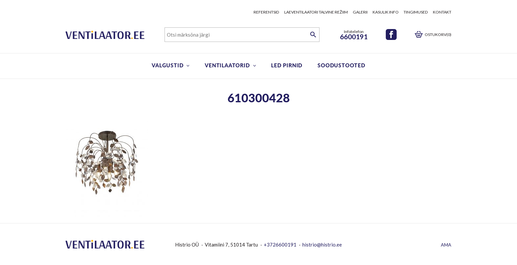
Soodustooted (341, 65)
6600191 (354, 36)
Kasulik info (386, 12)
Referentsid (266, 12)
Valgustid (167, 65)
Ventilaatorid (227, 65)
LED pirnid (286, 65)
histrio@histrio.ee (322, 245)
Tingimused (416, 12)
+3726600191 (280, 245)
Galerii (360, 12)
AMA (446, 245)
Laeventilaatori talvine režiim (316, 12)
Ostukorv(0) (438, 34)
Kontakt (442, 12)
